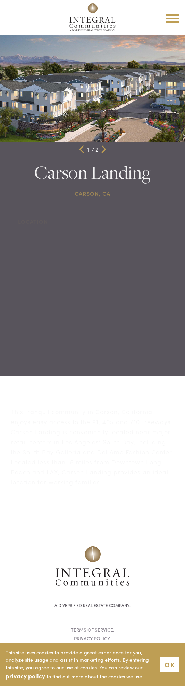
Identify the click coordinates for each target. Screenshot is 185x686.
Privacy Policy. (92, 638)
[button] (81, 149)
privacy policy (25, 675)
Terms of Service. (92, 629)
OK (170, 664)
